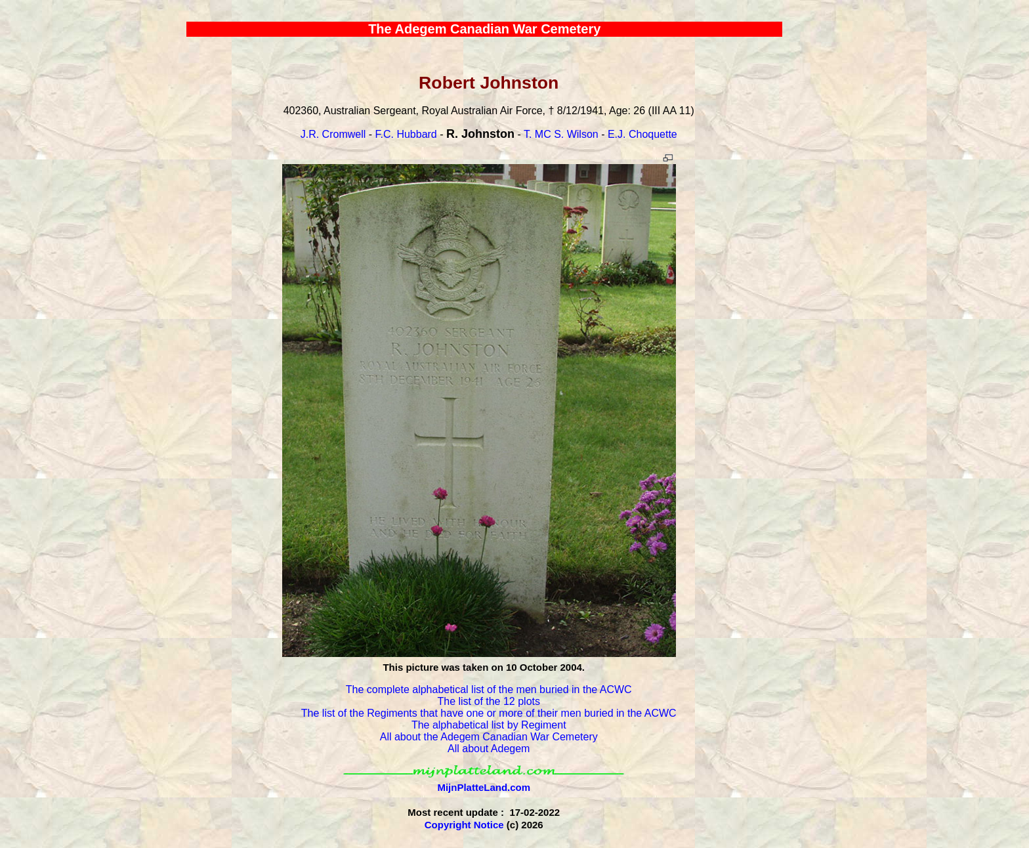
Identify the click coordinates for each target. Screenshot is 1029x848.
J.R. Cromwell (333, 134)
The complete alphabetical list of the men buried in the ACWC (489, 689)
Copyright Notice (464, 824)
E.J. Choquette (642, 134)
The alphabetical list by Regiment (488, 725)
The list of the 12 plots (488, 701)
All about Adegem (489, 748)
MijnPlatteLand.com (483, 787)
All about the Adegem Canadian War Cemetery (489, 736)
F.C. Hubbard (405, 134)
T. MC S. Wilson (561, 134)
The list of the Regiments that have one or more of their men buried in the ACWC (489, 713)
